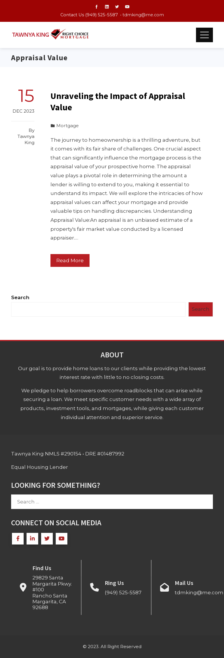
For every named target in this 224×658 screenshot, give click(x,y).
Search (20, 297)
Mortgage (67, 125)
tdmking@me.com (143, 14)
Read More (70, 260)
